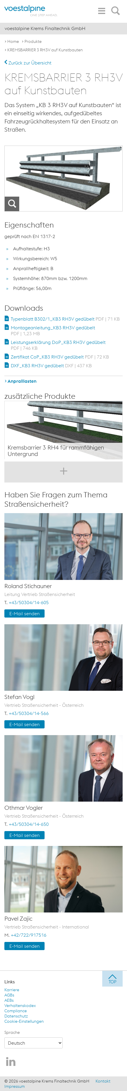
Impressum (14, 1086)
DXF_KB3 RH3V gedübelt (51, 365)
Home (13, 41)
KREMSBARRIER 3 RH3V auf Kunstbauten (45, 50)
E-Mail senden (24, 613)
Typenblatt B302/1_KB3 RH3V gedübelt (65, 319)
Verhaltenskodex (20, 1005)
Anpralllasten (22, 381)
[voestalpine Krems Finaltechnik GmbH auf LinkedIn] (10, 1062)
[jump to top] (112, 979)
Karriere (11, 989)
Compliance (15, 1010)
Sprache (12, 1032)
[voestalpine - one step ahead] (31, 11)
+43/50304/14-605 (29, 602)
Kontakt (103, 1081)
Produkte (33, 41)
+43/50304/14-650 (29, 824)
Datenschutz (16, 1016)
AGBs (9, 995)
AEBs (9, 1000)
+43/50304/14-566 (29, 713)
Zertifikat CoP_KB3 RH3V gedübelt (60, 357)
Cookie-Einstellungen (24, 1021)
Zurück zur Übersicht (27, 63)
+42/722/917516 (28, 935)
